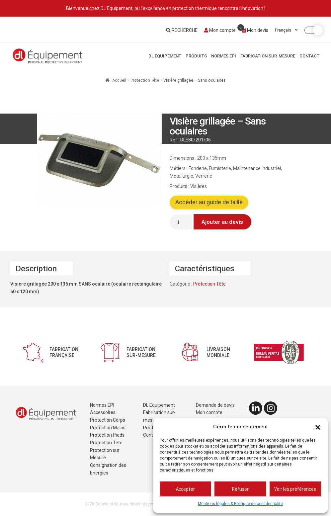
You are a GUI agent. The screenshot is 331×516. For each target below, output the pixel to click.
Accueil (119, 80)
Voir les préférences (295, 489)
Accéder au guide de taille (209, 202)
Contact (309, 55)
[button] (317, 427)
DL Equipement (164, 55)
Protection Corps (107, 420)
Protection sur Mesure (105, 454)
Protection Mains (107, 427)
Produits (196, 55)
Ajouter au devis (222, 221)
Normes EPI (223, 55)
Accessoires (103, 412)
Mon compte (220, 30)
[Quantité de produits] (181, 222)
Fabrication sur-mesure (267, 55)
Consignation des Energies (108, 469)
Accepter (185, 489)
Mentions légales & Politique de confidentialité (240, 503)
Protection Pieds (107, 435)
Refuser (240, 489)
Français (286, 30)
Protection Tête (144, 80)
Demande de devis (215, 405)
